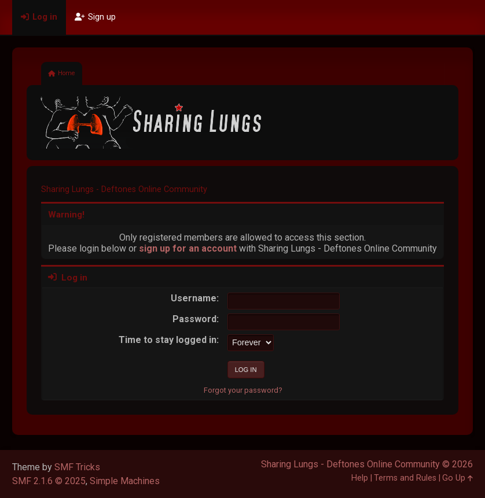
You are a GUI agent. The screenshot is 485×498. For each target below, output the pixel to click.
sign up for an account (188, 248)
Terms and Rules (405, 478)
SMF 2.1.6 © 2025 (49, 480)
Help (359, 478)
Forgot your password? (243, 390)
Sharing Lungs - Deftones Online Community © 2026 (367, 464)
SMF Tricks (77, 467)
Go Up (457, 478)
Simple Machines (125, 480)
